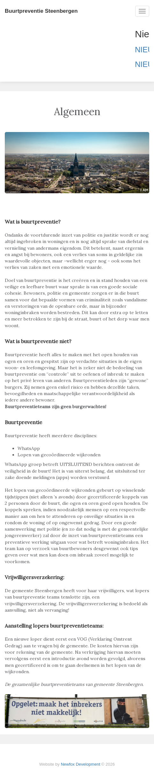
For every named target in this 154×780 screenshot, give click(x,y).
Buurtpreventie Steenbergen (41, 11)
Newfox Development (80, 764)
